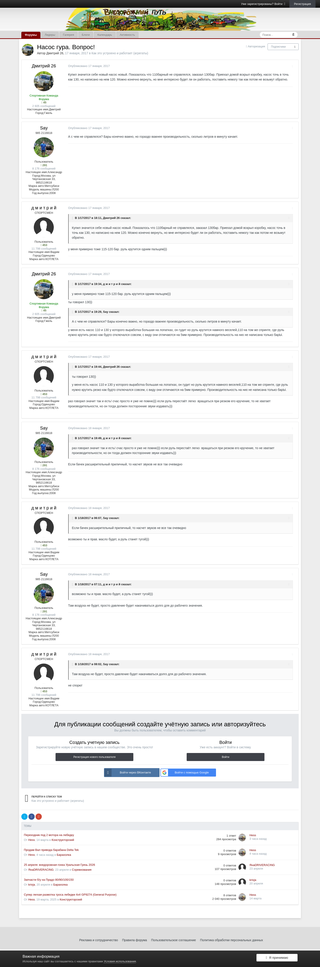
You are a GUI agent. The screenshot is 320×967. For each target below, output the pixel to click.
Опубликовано (87, 66)
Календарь (104, 34)
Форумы (31, 34)
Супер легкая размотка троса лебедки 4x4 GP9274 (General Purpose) (70, 894)
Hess (31, 840)
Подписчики (278, 46)
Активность (127, 34)
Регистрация (302, 4)
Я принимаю (277, 959)
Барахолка (64, 854)
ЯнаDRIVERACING (41, 869)
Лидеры (50, 34)
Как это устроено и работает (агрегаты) (120, 53)
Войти (225, 757)
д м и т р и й (43, 207)
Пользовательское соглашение (173, 940)
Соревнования (82, 869)
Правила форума (134, 940)
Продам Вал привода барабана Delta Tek (51, 850)
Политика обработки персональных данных (231, 940)
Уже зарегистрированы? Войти (263, 4)
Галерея (68, 34)
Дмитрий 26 (54, 53)
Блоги (86, 34)
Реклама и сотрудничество (98, 940)
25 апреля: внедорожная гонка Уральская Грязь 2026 (59, 864)
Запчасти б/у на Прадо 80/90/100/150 (49, 879)
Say (44, 127)
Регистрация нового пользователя (94, 757)
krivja (31, 884)
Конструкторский (63, 840)
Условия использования (120, 961)
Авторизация (256, 46)
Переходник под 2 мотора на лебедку (49, 835)
